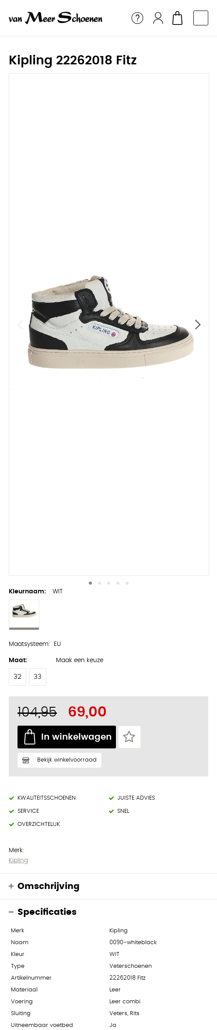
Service (137, 18)
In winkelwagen (76, 737)
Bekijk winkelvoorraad (67, 760)
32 (17, 677)
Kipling (18, 860)
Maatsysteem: (29, 644)
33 (38, 677)
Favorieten (129, 737)
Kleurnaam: (27, 592)
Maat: (18, 660)
